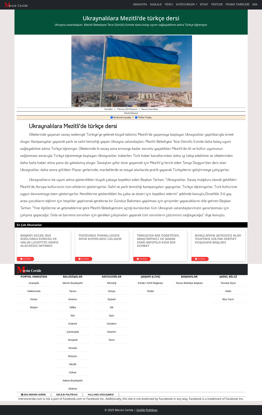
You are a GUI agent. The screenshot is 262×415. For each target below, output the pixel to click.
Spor (111, 315)
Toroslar (72, 348)
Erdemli (73, 323)
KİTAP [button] (204, 4)
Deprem (111, 331)
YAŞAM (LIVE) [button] (150, 276)
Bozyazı (72, 356)
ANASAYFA (140, 4)
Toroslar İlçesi (228, 283)
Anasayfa (34, 283)
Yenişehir (73, 340)
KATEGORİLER (185, 4)
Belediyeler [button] (72, 276)
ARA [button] (255, 4)
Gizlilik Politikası (67, 394)
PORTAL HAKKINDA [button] (34, 276)
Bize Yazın (228, 299)
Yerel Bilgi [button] (228, 276)
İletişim (34, 307)
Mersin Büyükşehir (73, 283)
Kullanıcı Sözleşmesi (101, 394)
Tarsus (72, 291)
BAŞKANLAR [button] (189, 276)
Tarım (111, 340)
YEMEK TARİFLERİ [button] (237, 4)
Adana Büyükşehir (73, 380)
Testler (150, 291)
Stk (111, 307)
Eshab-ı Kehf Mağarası (150, 283)
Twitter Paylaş (143, 118)
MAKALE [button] (156, 4)
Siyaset (112, 299)
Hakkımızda (33, 291)
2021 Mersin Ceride (33, 394)
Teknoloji (111, 283)
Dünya (111, 291)
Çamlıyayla (73, 331)
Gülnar (72, 372)
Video (228, 291)
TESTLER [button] (217, 4)
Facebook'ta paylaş (121, 118)
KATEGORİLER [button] (111, 276)
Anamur (72, 299)
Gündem (111, 323)
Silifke (72, 307)
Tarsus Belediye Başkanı (189, 283)
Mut (73, 315)
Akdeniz (72, 388)
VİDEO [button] (169, 4)
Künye (33, 299)
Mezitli (72, 364)
